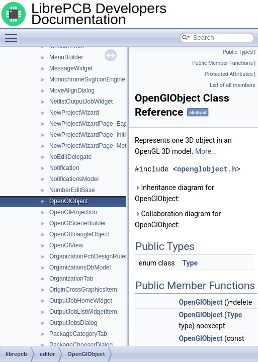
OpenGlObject (68, 201)
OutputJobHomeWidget (80, 300)
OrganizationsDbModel (80, 267)
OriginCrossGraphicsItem (83, 289)
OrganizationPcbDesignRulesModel (96, 256)
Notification (64, 167)
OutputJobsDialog (73, 322)
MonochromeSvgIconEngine (87, 79)
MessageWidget (71, 68)
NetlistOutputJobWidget (81, 101)
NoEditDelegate (70, 156)
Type (190, 263)
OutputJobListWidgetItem (83, 311)
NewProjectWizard (74, 112)
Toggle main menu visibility (13, 34)
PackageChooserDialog (81, 344)
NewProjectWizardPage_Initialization (98, 134)
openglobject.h (206, 169)
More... (206, 151)
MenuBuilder (66, 57)
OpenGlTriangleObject (79, 234)
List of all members (232, 85)
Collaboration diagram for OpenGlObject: (178, 219)
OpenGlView (66, 245)
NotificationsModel (74, 179)
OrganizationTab (71, 278)
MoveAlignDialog (72, 90)
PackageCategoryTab (78, 333)
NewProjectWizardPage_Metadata (95, 145)
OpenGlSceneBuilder (77, 223)
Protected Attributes (228, 74)
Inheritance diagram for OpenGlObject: (174, 193)
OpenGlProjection (73, 212)
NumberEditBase (72, 190)
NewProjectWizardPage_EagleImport (99, 123)
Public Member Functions (222, 63)
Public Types (238, 52)
